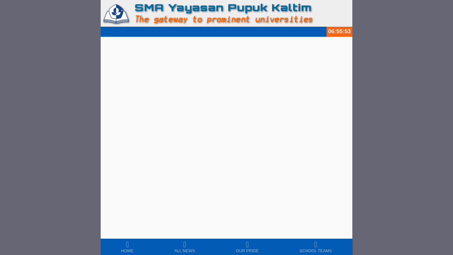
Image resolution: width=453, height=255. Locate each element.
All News (184, 250)
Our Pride (247, 250)
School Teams (315, 250)
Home (127, 250)
